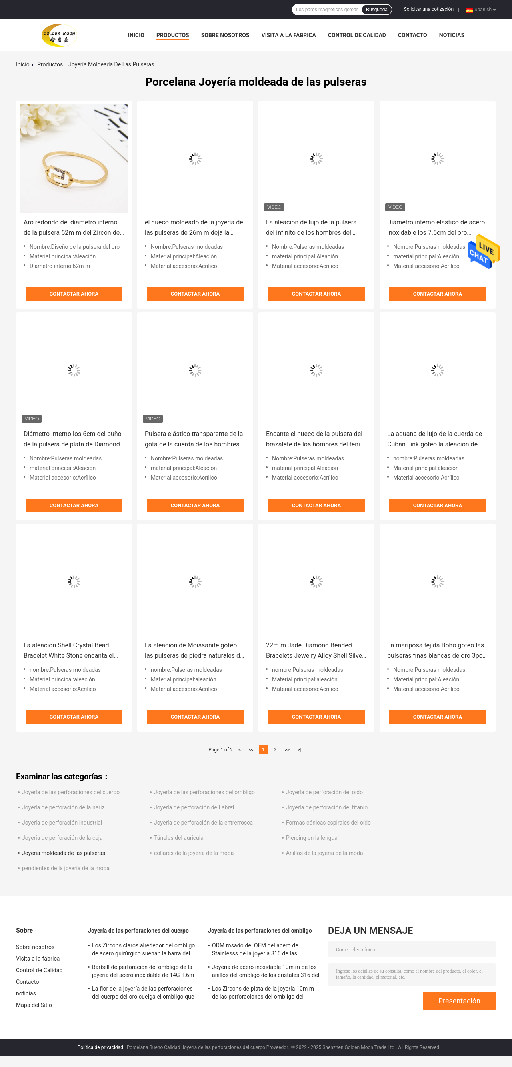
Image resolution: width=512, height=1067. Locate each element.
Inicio (136, 35)
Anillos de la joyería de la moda (324, 853)
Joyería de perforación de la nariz (63, 807)
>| (299, 750)
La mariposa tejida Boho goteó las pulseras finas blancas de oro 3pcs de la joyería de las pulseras (436, 651)
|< (239, 750)
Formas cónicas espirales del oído (328, 822)
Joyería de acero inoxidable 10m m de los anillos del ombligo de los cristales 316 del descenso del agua (265, 972)
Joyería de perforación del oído (324, 792)
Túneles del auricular (180, 838)
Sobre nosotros (225, 35)
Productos (172, 35)
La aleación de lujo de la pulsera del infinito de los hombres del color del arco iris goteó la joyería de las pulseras (313, 228)
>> (287, 750)
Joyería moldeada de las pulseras (63, 853)
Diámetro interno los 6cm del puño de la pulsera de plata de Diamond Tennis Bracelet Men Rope (73, 440)
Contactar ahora (74, 294)
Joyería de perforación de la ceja (62, 838)
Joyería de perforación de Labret (194, 807)
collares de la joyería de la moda (194, 853)
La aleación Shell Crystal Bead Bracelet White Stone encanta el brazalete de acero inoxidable (69, 651)
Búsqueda (377, 9)
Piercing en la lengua (312, 838)
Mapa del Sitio (34, 1005)
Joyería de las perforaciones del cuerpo (71, 792)
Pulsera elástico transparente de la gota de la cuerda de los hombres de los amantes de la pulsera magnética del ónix (194, 440)
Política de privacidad (100, 1047)
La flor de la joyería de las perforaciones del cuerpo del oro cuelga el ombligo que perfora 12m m (143, 993)
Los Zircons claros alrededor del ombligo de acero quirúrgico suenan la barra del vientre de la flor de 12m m (143, 950)
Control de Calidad (357, 35)
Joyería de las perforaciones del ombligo (204, 792)
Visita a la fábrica (288, 35)
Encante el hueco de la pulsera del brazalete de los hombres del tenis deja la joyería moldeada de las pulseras (314, 440)
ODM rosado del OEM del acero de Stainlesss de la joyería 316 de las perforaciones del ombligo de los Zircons (263, 950)
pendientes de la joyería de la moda (66, 868)
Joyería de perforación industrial (62, 822)
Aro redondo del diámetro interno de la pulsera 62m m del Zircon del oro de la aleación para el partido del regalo (72, 228)
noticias (451, 35)
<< (251, 750)
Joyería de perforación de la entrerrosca (203, 822)
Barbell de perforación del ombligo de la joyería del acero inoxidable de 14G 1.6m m (143, 972)
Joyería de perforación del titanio (327, 807)
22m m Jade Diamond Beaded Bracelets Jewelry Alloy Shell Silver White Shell (315, 651)
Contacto (412, 35)
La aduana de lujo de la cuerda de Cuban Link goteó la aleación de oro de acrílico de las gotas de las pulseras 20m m (434, 440)
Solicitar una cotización (429, 9)
